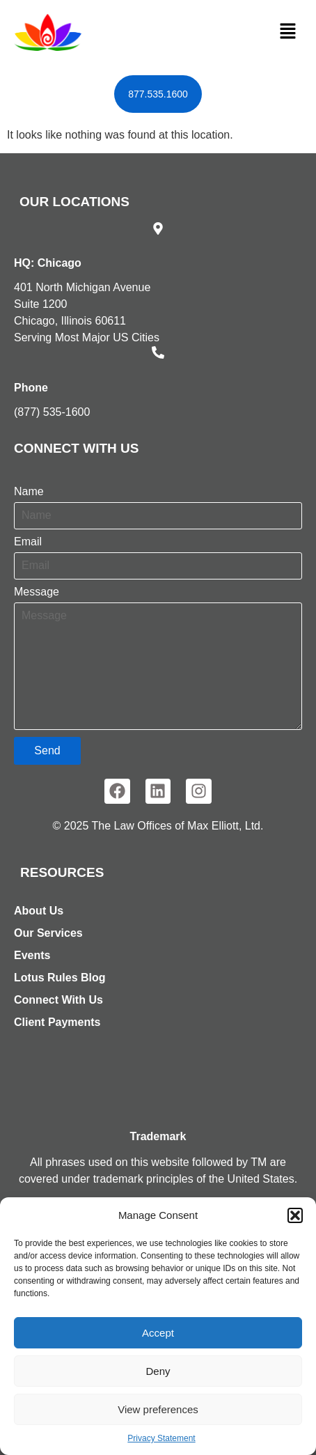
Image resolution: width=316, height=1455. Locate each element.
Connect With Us (58, 1000)
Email (28, 541)
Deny (157, 1371)
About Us (38, 911)
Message (36, 592)
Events (32, 955)
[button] (295, 1215)
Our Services (48, 933)
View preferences (158, 1409)
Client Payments (57, 1022)
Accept (158, 1333)
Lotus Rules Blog (60, 977)
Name (29, 491)
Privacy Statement (161, 1438)
